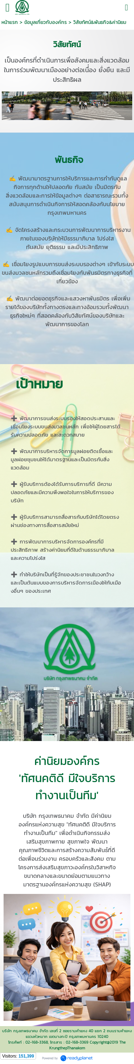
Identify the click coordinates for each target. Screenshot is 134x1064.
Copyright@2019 (104, 1042)
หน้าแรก (9, 22)
